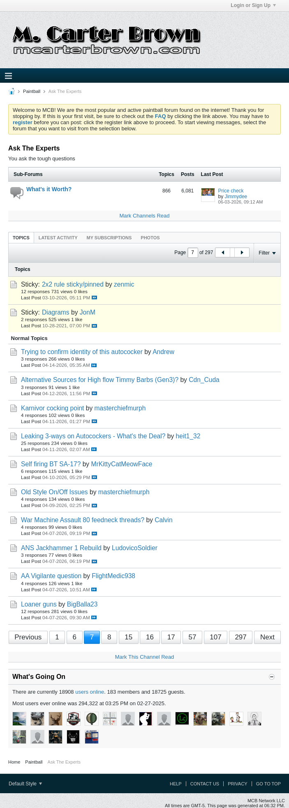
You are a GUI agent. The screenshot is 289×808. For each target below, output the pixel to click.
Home (14, 761)
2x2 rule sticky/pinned (73, 284)
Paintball (31, 91)
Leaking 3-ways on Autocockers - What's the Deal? (93, 436)
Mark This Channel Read (144, 657)
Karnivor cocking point (52, 408)
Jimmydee (236, 196)
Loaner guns (39, 604)
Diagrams (55, 312)
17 (171, 637)
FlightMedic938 (113, 575)
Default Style (25, 784)
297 (240, 637)
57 (192, 637)
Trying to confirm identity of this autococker (82, 351)
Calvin (163, 519)
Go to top (268, 783)
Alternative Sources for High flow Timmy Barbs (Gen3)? (99, 379)
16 (150, 637)
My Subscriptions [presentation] (109, 237)
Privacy (237, 783)
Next (267, 637)
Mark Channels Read (144, 216)
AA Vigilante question (51, 575)
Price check (231, 191)
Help (176, 783)
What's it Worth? (49, 189)
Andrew (163, 351)
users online (89, 692)
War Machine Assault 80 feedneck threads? (82, 519)
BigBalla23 (82, 604)
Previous (28, 637)
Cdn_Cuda (204, 379)
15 (128, 637)
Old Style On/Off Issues (54, 492)
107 (215, 637)
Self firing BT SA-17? (51, 464)
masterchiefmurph (120, 408)
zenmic (124, 284)
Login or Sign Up (253, 5)
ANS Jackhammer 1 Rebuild (61, 547)
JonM (87, 312)
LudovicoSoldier (134, 547)
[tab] (21, 237)
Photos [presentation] (150, 237)
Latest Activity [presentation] (58, 237)
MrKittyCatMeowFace (121, 464)
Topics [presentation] (21, 237)
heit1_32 (188, 436)
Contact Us (205, 783)
